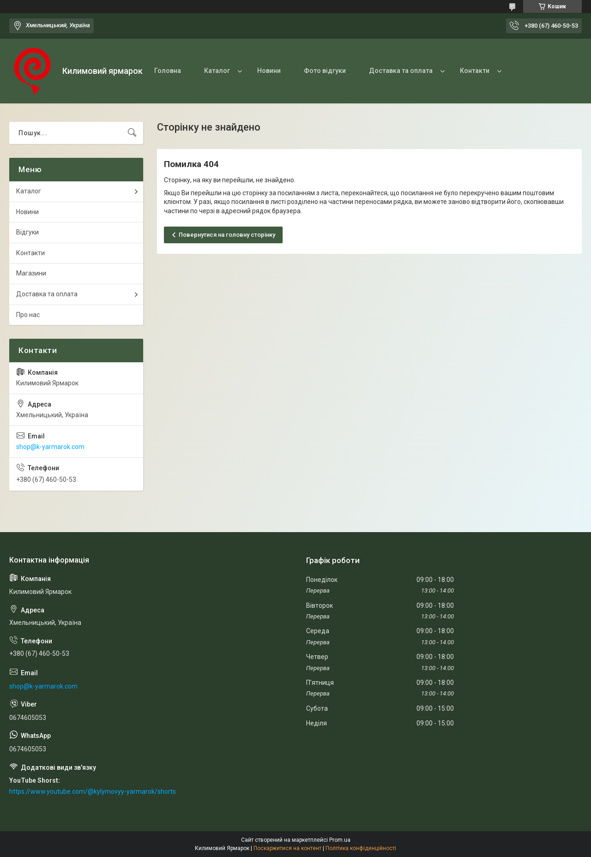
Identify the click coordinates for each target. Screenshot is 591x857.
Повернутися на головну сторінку (227, 234)
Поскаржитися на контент (287, 848)
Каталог (217, 70)
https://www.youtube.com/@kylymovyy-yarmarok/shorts (92, 791)
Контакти (474, 70)
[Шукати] (132, 133)
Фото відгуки (325, 70)
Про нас (28, 314)
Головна (167, 70)
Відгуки (27, 232)
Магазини (31, 273)
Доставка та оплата (401, 70)
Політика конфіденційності (361, 848)
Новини (269, 70)
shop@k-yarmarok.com (50, 446)
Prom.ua (339, 840)
